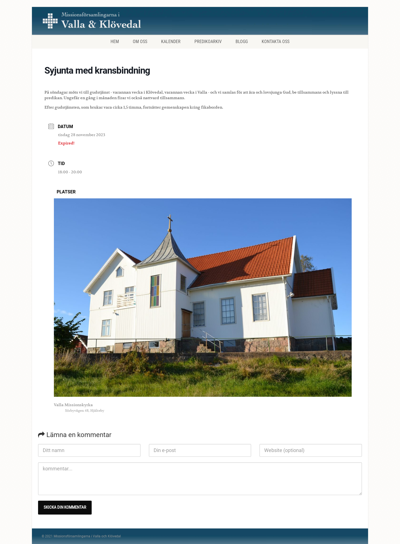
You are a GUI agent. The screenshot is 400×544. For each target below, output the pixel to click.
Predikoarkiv (208, 41)
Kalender (171, 41)
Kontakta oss (275, 41)
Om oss (140, 41)
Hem (115, 41)
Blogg (242, 41)
